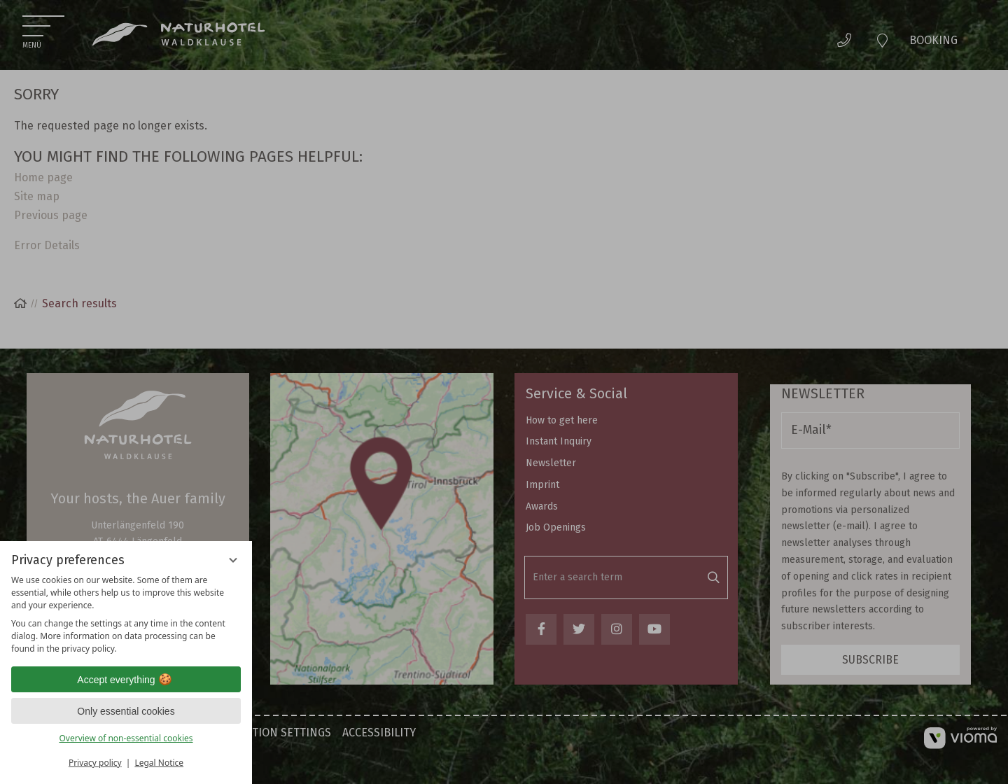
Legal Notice (158, 763)
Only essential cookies (125, 711)
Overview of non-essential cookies (125, 738)
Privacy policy (95, 763)
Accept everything (125, 679)
